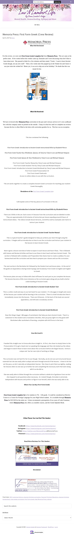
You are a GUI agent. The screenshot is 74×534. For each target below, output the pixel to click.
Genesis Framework (42, 527)
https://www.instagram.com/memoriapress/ (41, 428)
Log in (56, 527)
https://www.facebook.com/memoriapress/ (41, 426)
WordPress (51, 527)
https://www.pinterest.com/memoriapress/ (41, 434)
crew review (14, 499)
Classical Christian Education (49, 497)
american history (18, 497)
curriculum (21, 499)
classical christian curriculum (31, 497)
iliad (36, 499)
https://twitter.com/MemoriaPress (34, 431)
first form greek (29, 499)
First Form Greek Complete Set (43, 191)
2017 (11, 497)
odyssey (49, 499)
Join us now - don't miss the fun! (22, 2)
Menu (38, 25)
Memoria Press (42, 499)
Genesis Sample (30, 527)
